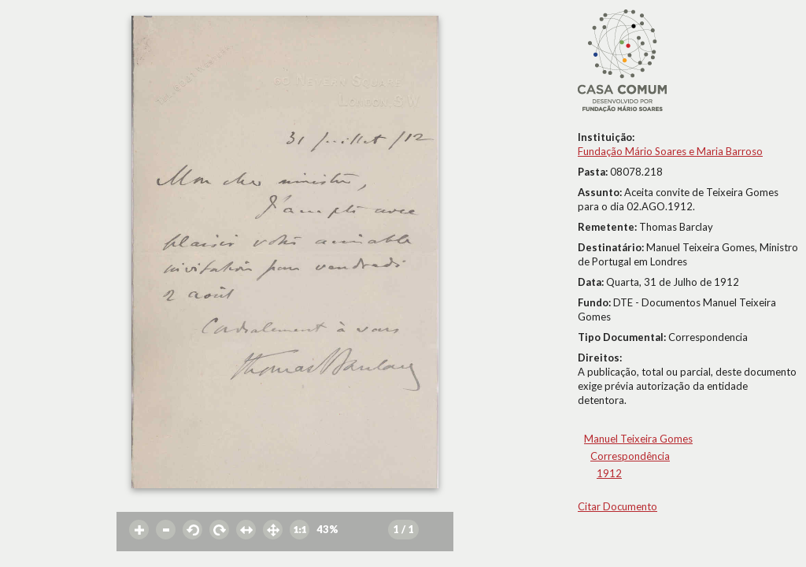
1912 (609, 473)
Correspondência (630, 456)
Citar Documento (617, 506)
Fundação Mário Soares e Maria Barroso (670, 151)
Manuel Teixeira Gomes (638, 438)
